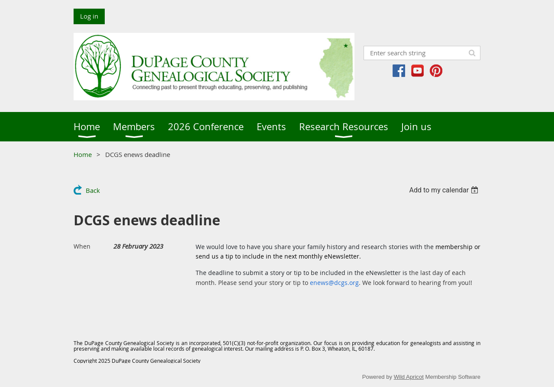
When (82, 246)
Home (83, 154)
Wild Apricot (409, 377)
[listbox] (444, 190)
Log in (89, 16)
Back (93, 190)
